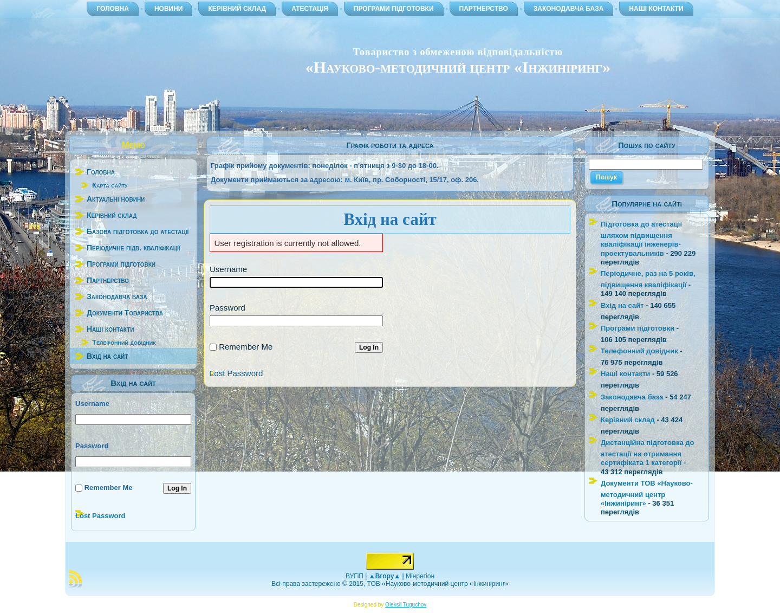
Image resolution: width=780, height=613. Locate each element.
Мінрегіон (420, 576)
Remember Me (108, 487)
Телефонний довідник (124, 342)
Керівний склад (628, 420)
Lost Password (100, 516)
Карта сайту (110, 185)
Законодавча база (632, 397)
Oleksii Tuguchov (405, 605)
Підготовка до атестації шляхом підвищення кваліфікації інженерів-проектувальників (641, 238)
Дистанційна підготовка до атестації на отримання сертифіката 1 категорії (647, 452)
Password (91, 446)
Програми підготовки (637, 328)
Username (92, 403)
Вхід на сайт (622, 305)
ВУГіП (354, 576)
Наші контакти (625, 374)
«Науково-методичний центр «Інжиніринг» (458, 67)
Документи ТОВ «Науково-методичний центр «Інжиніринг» (647, 493)
